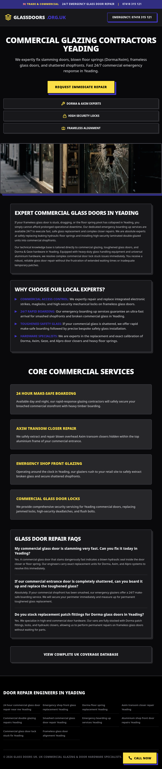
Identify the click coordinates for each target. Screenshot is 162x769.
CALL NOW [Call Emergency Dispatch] (139, 758)
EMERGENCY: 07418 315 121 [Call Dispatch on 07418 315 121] (132, 17)
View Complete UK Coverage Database (81, 654)
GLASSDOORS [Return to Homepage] (35, 17)
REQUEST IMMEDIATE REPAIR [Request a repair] (81, 87)
